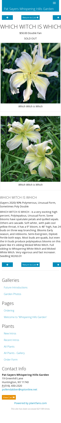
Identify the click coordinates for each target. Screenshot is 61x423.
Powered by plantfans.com (30, 403)
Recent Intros (11, 340)
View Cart (9, 397)
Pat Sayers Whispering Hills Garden (29, 9)
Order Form (11, 359)
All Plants (9, 346)
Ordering (9, 310)
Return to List (30, 17)
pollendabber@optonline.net (19, 389)
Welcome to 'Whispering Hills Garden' (25, 317)
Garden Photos (12, 294)
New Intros (10, 333)
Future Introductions (15, 287)
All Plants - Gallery (14, 353)
